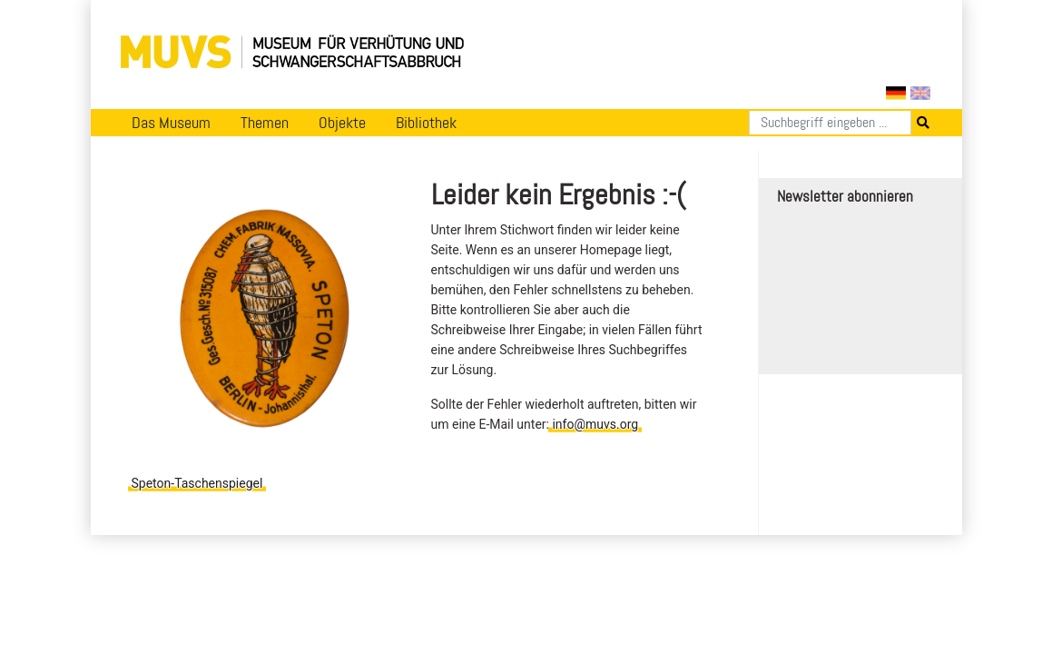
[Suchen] (830, 122)
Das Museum (171, 123)
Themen (265, 123)
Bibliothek (426, 123)
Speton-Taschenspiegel (197, 483)
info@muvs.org (595, 424)
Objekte (342, 123)
